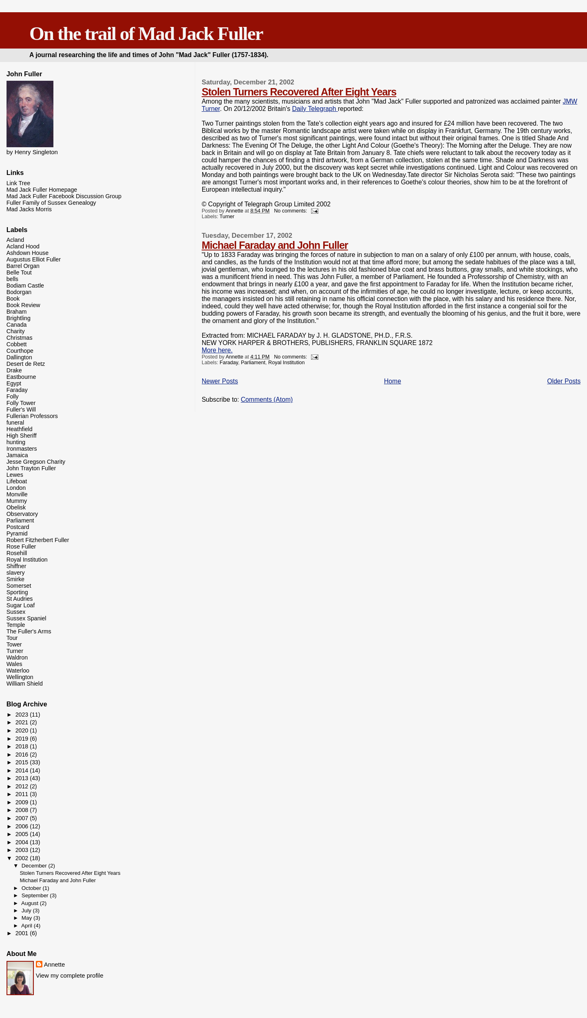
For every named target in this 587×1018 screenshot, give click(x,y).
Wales (14, 664)
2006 (22, 826)
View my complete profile (70, 975)
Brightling (19, 318)
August (30, 903)
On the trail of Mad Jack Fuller (146, 33)
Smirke (15, 579)
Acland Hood (23, 246)
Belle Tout (19, 272)
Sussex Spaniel (26, 618)
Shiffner (16, 566)
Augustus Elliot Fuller (34, 259)
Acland (15, 240)
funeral (15, 422)
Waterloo (18, 670)
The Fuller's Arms (29, 631)
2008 (22, 810)
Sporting (17, 592)
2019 (22, 738)
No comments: (291, 211)
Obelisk (16, 507)
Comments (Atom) (267, 399)
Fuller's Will (21, 409)
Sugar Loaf (21, 605)
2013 (22, 778)
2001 (22, 933)
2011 (22, 794)
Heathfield (20, 429)
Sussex (16, 612)
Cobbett (17, 344)
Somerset (19, 585)
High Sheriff (22, 435)
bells (12, 279)
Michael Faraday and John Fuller (275, 245)
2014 (22, 770)
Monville (17, 494)
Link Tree (18, 183)
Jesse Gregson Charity (36, 461)
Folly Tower (21, 403)
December (35, 866)
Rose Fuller (21, 546)
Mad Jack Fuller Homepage (42, 189)
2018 (22, 746)
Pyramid (17, 533)
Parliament (253, 362)
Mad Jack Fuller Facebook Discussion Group (64, 196)
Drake (14, 370)
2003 (22, 850)
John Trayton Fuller (31, 468)
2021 (22, 722)
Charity (16, 331)
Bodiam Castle (25, 285)
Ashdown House (28, 253)
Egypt (14, 383)
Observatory (22, 514)
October (32, 888)
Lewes (15, 474)
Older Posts (563, 381)
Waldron (17, 657)
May (27, 918)
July (27, 910)
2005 (22, 834)
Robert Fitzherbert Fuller (38, 540)
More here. (217, 350)
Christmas (20, 337)
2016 (22, 754)
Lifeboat (17, 481)
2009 (22, 802)
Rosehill (17, 553)
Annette (54, 964)
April (27, 926)
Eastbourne (21, 377)
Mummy (17, 501)
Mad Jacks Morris (29, 209)
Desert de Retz (26, 364)
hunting (16, 442)
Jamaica (17, 455)
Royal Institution (286, 362)
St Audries (20, 598)
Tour (12, 638)
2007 (22, 818)
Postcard (18, 527)
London (16, 488)
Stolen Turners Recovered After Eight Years (299, 91)
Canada (17, 324)
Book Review (23, 305)
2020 (22, 730)
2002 (22, 858)
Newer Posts (220, 381)
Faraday (229, 362)
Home (392, 381)
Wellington (20, 677)
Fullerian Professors (32, 416)
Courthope (20, 350)
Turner (226, 216)
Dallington (19, 357)
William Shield (25, 683)
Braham (17, 311)
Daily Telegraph (315, 108)
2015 (22, 762)
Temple (16, 625)
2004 (22, 842)
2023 (22, 714)
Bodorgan (19, 292)
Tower (14, 644)
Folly (13, 396)
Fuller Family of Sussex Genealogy (51, 202)
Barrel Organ (23, 266)
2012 (22, 786)
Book (13, 298)
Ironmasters (22, 448)
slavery (16, 572)
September (36, 895)
